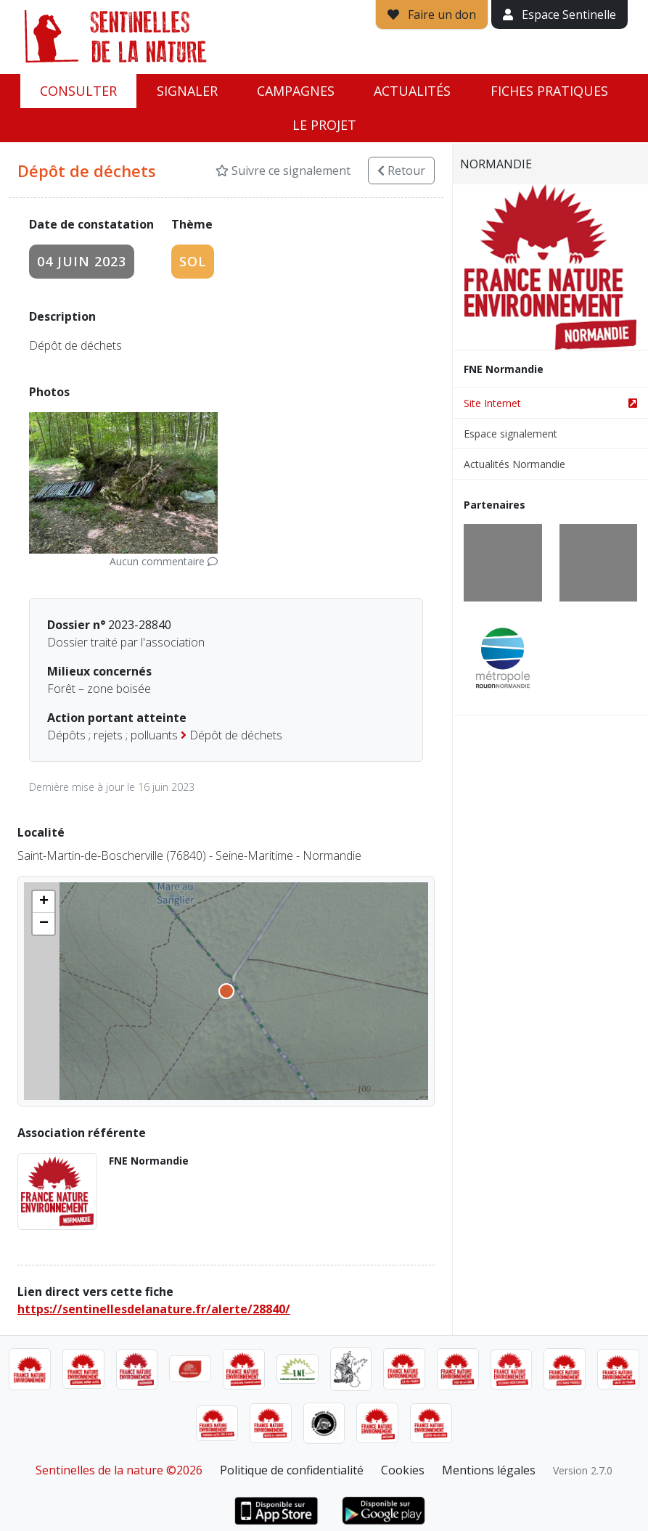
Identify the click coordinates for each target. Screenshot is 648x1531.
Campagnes (296, 90)
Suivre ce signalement (283, 170)
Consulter (78, 90)
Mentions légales (489, 1470)
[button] (43, 902)
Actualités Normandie (514, 464)
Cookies (403, 1470)
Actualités (412, 90)
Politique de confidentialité (292, 1470)
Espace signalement (510, 433)
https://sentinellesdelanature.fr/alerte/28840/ (153, 1309)
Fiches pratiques (549, 90)
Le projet (324, 125)
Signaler (187, 90)
